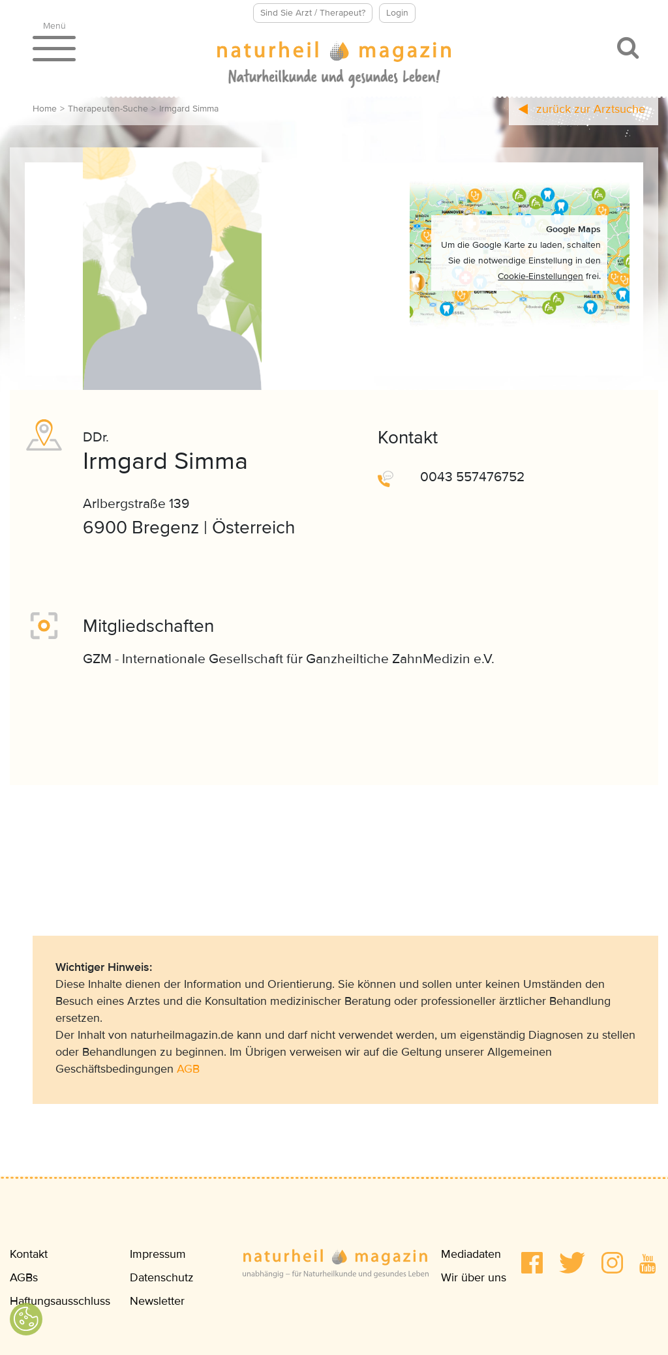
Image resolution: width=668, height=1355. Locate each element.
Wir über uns (473, 1277)
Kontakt (29, 1254)
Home (45, 108)
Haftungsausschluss (60, 1301)
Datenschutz (162, 1277)
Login (397, 12)
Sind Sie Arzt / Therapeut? (312, 12)
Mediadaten (471, 1254)
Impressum (158, 1254)
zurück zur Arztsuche (582, 109)
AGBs (24, 1277)
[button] (532, 1262)
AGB (188, 1069)
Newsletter (157, 1301)
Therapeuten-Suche (108, 108)
